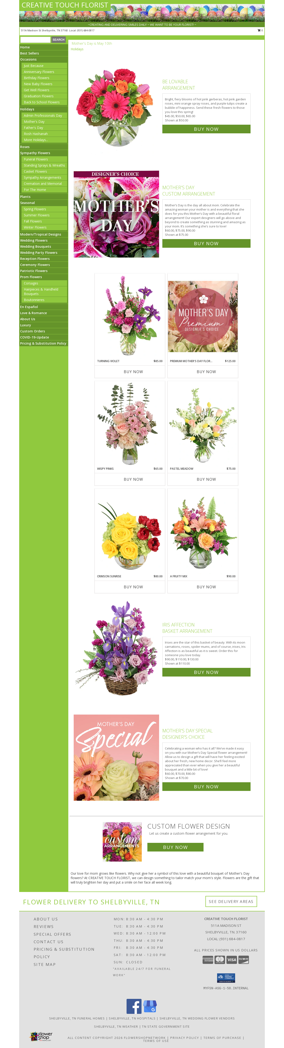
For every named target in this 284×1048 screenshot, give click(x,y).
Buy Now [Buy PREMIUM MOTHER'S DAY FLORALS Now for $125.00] (206, 371)
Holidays (27, 109)
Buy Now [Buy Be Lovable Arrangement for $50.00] (206, 129)
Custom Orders (32, 331)
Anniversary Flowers (39, 71)
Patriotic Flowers (33, 271)
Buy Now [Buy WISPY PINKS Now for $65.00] (133, 479)
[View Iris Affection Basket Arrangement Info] (117, 647)
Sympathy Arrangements (42, 177)
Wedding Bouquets (35, 246)
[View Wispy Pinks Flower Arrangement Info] (130, 423)
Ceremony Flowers (35, 264)
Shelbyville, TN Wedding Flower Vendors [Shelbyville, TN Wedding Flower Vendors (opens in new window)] (197, 1018)
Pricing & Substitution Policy (43, 343)
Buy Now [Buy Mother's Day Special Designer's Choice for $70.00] (206, 786)
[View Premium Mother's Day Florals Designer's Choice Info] (203, 316)
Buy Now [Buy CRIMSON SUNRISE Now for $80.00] (133, 587)
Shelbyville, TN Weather (116, 1026)
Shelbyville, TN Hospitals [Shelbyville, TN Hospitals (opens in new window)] (132, 1018)
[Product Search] (35, 40)
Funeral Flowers (36, 159)
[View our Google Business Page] (149, 1012)
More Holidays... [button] (36, 140)
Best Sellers (29, 53)
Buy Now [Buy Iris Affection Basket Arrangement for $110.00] (206, 672)
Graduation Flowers (39, 96)
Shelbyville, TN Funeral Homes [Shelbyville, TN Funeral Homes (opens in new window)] (77, 1018)
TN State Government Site (166, 1026)
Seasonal (27, 202)
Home (25, 47)
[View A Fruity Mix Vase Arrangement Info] (203, 531)
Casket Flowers (35, 171)
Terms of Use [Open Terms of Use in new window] (156, 1041)
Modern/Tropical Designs (40, 234)
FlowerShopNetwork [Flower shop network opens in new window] (145, 1038)
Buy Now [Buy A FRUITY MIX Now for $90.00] (206, 587)
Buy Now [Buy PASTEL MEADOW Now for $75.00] (206, 479)
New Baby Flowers (38, 84)
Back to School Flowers (42, 102)
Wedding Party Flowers (38, 252)
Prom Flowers (31, 277)
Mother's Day (34, 121)
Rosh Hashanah (36, 133)
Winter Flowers (35, 227)
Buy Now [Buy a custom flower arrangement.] (175, 847)
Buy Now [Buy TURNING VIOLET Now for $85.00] (133, 371)
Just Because (34, 65)
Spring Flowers (35, 209)
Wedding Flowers (33, 240)
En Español (29, 307)
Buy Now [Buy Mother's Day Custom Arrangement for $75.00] (206, 243)
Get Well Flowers (36, 90)
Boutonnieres (34, 300)
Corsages (31, 283)
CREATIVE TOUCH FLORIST (65, 5)
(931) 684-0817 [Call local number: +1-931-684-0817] (85, 30)
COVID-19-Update (34, 337)
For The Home (35, 189)
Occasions (28, 59)
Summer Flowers (37, 215)
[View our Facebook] (134, 1012)
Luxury (25, 325)
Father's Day (33, 127)
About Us (27, 319)
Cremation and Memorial (43, 183)
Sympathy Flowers (35, 153)
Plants (25, 196)
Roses (24, 147)
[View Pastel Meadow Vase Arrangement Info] (203, 423)
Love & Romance (33, 313)
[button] (226, 978)
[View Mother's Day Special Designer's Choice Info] (117, 757)
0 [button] (260, 30)
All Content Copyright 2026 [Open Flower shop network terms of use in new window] (95, 1038)
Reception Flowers (35, 258)
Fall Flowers (33, 221)
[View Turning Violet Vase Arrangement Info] (130, 316)
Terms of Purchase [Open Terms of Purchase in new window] (222, 1038)
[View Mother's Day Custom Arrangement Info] (117, 214)
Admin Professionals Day (43, 115)
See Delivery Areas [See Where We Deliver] (231, 901)
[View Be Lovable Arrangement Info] (117, 104)
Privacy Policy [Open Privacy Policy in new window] (184, 1038)
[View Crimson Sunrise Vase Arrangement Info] (130, 531)
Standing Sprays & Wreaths (44, 165)
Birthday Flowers (36, 78)
